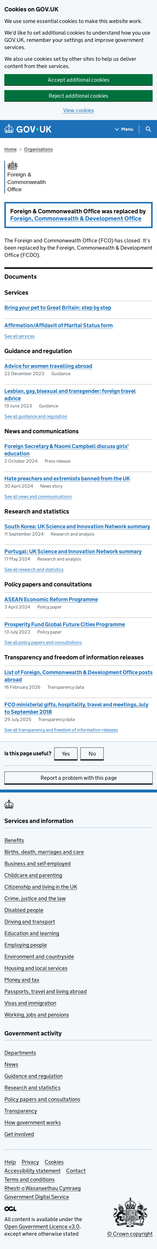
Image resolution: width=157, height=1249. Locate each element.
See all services (19, 336)
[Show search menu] (148, 129)
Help (10, 1162)
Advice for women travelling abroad (48, 366)
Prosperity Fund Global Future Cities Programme (64, 624)
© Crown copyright (130, 1233)
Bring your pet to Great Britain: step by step (57, 307)
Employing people (25, 945)
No (96, 753)
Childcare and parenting (33, 875)
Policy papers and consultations (42, 1099)
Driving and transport (29, 921)
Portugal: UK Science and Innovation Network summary (73, 551)
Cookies (54, 1162)
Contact (76, 1170)
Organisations (38, 149)
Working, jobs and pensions (36, 1014)
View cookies (78, 110)
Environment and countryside (39, 956)
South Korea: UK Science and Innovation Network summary (77, 526)
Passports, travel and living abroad (45, 991)
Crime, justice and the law (35, 898)
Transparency (20, 1110)
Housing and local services (36, 968)
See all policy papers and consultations (43, 642)
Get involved (19, 1134)
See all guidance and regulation (35, 416)
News (11, 1064)
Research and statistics (32, 1087)
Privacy (30, 1162)
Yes (69, 753)
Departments (20, 1052)
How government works (32, 1122)
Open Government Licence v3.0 (42, 1226)
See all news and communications (38, 496)
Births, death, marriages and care (44, 852)
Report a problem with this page (78, 777)
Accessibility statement (32, 1170)
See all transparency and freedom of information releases (61, 730)
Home (10, 149)
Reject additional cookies (78, 95)
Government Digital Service (36, 1196)
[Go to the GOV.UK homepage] (28, 129)
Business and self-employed (37, 863)
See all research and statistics (33, 569)
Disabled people (23, 910)
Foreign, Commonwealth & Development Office (76, 218)
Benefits (14, 840)
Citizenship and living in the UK (40, 886)
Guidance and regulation (33, 1076)
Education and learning (31, 933)
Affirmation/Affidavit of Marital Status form (58, 325)
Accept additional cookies (79, 79)
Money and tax (21, 979)
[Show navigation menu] (124, 129)
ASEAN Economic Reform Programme (51, 599)
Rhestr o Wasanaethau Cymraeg (42, 1188)
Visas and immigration (30, 1003)
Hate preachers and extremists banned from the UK (67, 478)
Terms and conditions (29, 1179)
